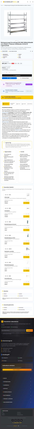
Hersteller (24, 103)
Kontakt (3, 413)
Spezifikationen (6, 103)
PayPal (10, 78)
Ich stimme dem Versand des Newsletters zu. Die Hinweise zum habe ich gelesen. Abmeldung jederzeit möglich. (16, 333)
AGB (2, 412)
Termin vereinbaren (17, 369)
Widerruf (3, 414)
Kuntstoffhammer (8, 278)
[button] (15, 41)
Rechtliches (30, 103)
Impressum (19, 412)
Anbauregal (7, 197)
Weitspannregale (5, 121)
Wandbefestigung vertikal (10, 237)
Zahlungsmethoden (20, 414)
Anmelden (29, 330)
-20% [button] (13, 63)
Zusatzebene (7, 210)
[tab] (17, 97)
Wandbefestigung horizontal (10, 224)
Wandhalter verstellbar (9, 251)
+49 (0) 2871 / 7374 (6, 349)
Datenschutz (23, 332)
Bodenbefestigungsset (9, 264)
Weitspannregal (4, 47)
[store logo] (11, 2)
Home (2, 5)
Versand (19, 103)
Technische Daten (13, 104)
